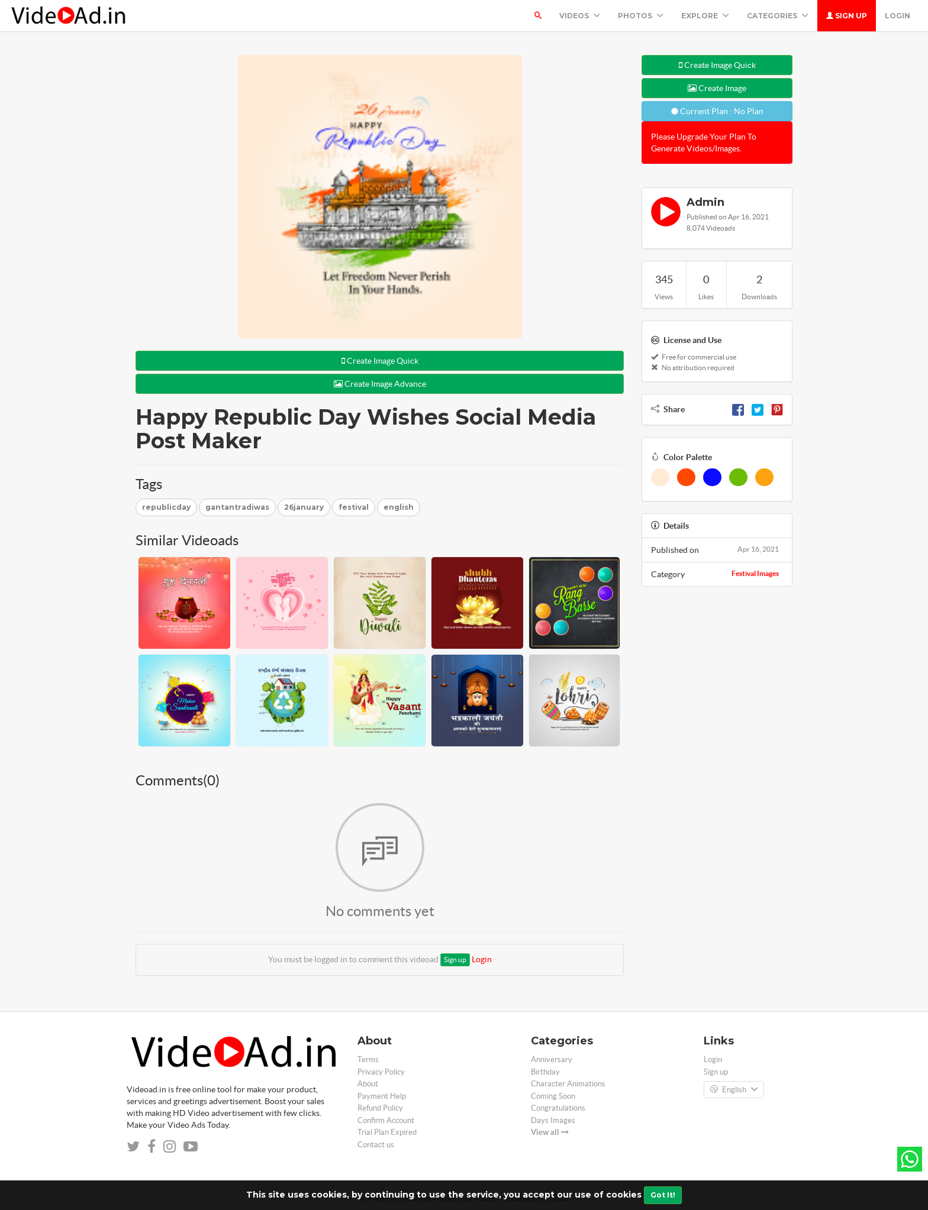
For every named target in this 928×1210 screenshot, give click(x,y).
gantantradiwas (237, 507)
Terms (368, 1059)
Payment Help (381, 1096)
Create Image (717, 88)
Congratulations (558, 1108)
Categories (777, 15)
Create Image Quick (379, 360)
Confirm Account (385, 1120)
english (399, 507)
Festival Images (755, 573)
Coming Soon (553, 1096)
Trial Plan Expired (387, 1132)
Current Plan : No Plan (717, 111)
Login (897, 15)
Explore (705, 15)
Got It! (662, 1194)
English (734, 1090)
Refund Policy (380, 1108)
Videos (579, 15)
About (367, 1083)
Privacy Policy (381, 1071)
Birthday (545, 1071)
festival (354, 507)
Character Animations (568, 1083)
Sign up (846, 15)
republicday (166, 507)
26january (304, 507)
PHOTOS (640, 15)
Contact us (375, 1144)
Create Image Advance (380, 384)
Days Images (553, 1120)
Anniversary (551, 1059)
